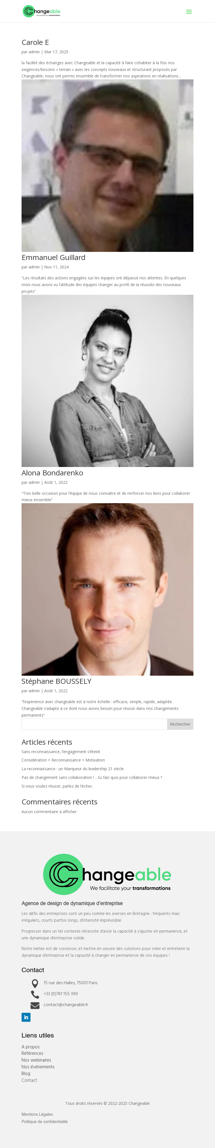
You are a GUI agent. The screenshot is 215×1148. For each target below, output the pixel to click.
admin (34, 51)
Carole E (35, 42)
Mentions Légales (37, 1115)
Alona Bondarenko (52, 473)
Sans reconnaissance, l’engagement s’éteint (61, 751)
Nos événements (38, 1066)
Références (32, 1053)
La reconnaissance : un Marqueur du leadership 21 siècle (73, 768)
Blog (26, 1073)
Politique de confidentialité (45, 1122)
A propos (31, 1046)
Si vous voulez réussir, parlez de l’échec (57, 786)
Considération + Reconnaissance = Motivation (63, 760)
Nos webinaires (36, 1059)
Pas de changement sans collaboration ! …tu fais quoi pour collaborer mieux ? (92, 777)
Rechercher (180, 724)
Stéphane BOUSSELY (56, 681)
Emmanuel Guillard (53, 257)
